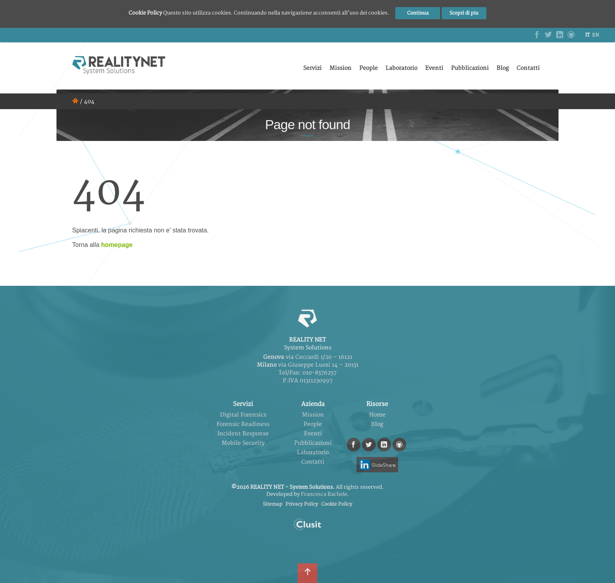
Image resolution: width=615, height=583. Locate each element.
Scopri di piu (464, 13)
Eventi (434, 68)
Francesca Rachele (324, 494)
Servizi (312, 68)
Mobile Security (243, 443)
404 (89, 101)
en (595, 35)
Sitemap (272, 504)
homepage (117, 244)
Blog (503, 68)
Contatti (528, 68)
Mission (340, 68)
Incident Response (243, 433)
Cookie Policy (336, 504)
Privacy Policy (302, 504)
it (587, 35)
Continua (418, 13)
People (368, 68)
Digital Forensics (243, 414)
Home (377, 414)
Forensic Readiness (243, 424)
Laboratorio (401, 68)
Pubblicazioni (470, 68)
